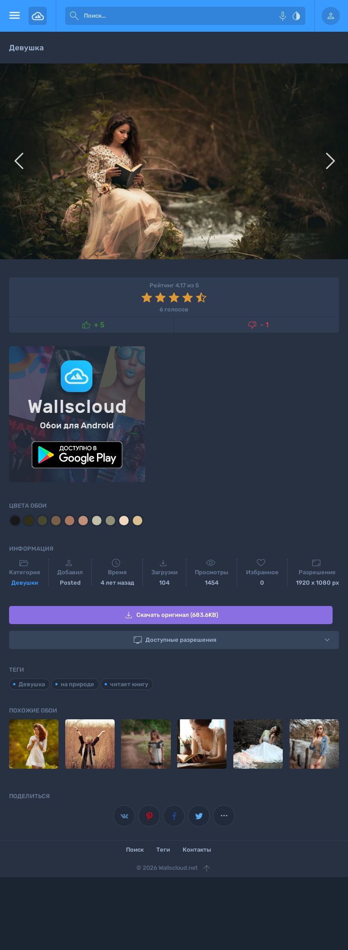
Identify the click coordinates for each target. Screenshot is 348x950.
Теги (163, 849)
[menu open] (14, 16)
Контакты (197, 849)
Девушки (24, 582)
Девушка (32, 684)
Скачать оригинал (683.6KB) (170, 615)
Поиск (135, 849)
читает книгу (129, 684)
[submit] (74, 16)
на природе (77, 684)
